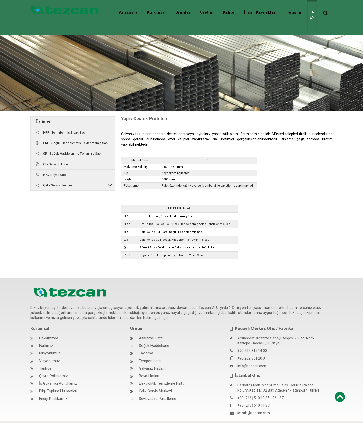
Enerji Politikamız (53, 387)
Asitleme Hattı (151, 326)
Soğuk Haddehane (154, 334)
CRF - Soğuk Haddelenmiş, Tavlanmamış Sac (75, 132)
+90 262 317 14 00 (252, 339)
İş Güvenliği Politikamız (58, 372)
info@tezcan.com (251, 354)
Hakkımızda (48, 326)
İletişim (293, 12)
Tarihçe (45, 357)
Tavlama (146, 342)
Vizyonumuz (49, 349)
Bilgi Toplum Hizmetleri (58, 379)
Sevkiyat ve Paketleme (157, 387)
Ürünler (183, 12)
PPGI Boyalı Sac (54, 163)
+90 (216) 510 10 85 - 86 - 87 (260, 386)
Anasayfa (128, 12)
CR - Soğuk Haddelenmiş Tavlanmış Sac (72, 142)
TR (312, 12)
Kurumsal (156, 12)
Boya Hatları (149, 364)
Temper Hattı (150, 349)
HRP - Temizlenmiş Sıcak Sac (64, 121)
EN (312, 17)
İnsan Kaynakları (260, 12)
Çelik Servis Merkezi (155, 379)
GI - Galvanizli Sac (56, 153)
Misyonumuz (49, 342)
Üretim (207, 12)
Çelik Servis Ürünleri (57, 174)
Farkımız (46, 334)
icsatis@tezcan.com (253, 402)
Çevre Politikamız (53, 364)
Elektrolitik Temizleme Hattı (161, 372)
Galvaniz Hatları (152, 357)
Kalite (228, 12)
